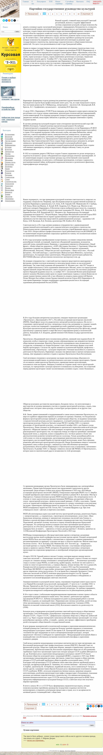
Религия (8, 173)
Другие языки (10, 141)
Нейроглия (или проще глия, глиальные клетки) (11, 120)
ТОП (50, 2)
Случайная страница (69, 3)
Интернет (8, 143)
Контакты (80, 2)
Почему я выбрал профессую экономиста (9, 80)
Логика (7, 154)
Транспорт (9, 186)
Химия (7, 194)
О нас (32, 3)
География (9, 139)
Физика (8, 188)
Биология (8, 137)
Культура (8, 149)
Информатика (10, 145)
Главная (26, 2)
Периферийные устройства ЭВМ (8, 108)
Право (7, 169)
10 (78, 14)
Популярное (41, 2)
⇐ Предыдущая (32, 14)
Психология (9, 171)
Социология (9, 177)
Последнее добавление (70, 750)
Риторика (8, 175)
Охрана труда (10, 162)
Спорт (7, 179)
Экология (8, 197)
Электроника (10, 201)
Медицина (9, 158)
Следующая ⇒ (86, 14)
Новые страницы (59, 3)
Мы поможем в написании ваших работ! (56, 716)
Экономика (9, 199)
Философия (9, 190)
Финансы (8, 192)
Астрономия (9, 134)
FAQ (88, 2)
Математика (9, 156)
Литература (9, 152)
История (8, 147)
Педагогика (9, 164)
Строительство (10, 182)
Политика (8, 167)
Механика (9, 160)
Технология (9, 184)
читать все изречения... (36, 740)
